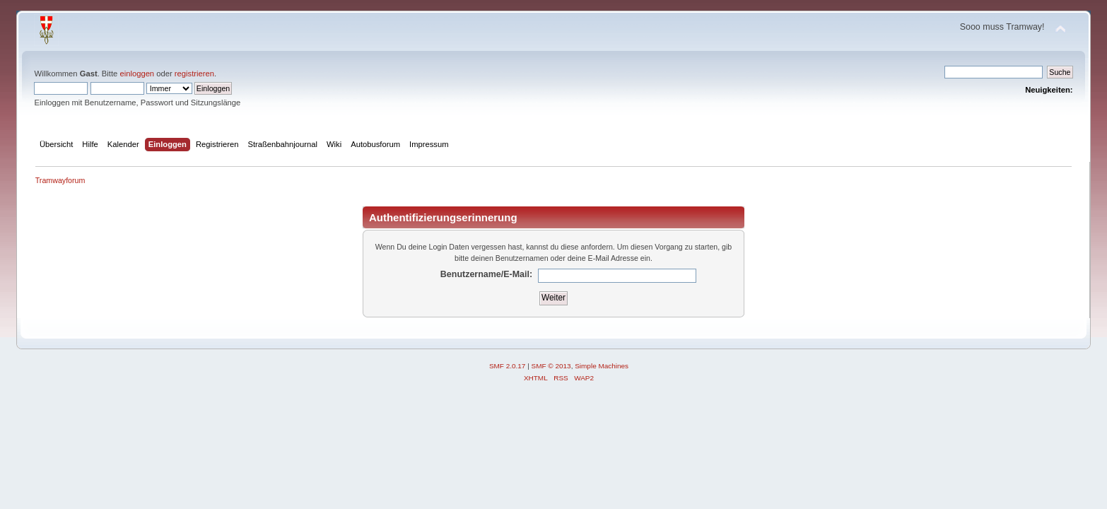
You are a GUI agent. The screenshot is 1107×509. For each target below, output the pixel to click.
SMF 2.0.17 (507, 366)
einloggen (136, 73)
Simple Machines (601, 366)
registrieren (194, 73)
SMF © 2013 (551, 366)
